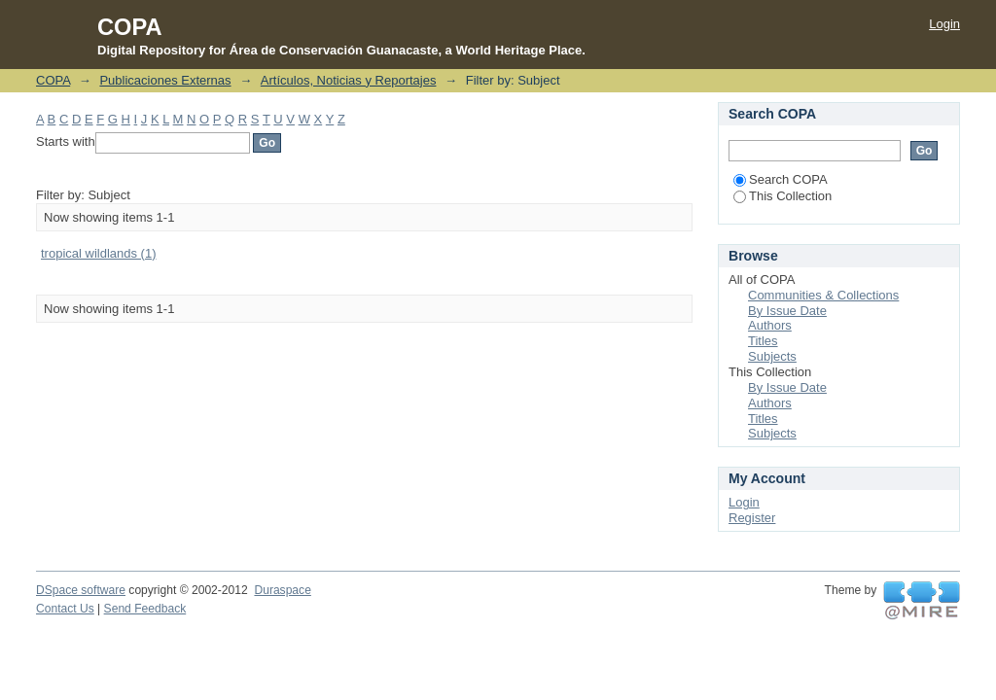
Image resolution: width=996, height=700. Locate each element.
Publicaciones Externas (165, 80)
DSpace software (80, 590)
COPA (53, 80)
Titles (763, 340)
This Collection (782, 196)
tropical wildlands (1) (99, 253)
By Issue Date (787, 310)
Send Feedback (145, 608)
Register (752, 517)
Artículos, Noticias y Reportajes (349, 80)
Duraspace (282, 590)
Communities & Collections (823, 295)
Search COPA (780, 179)
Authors (770, 325)
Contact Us (65, 608)
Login (944, 24)
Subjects (772, 356)
